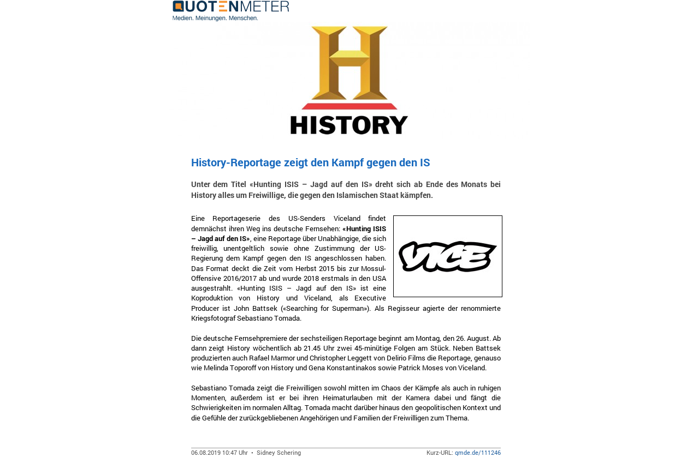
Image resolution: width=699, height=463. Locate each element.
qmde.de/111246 (478, 452)
